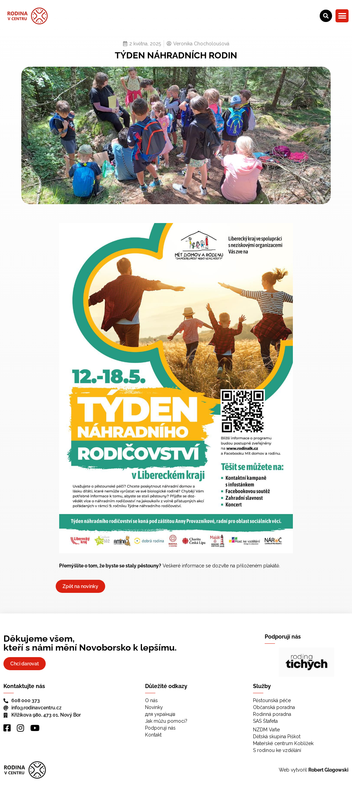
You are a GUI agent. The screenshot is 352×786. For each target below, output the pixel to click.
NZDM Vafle (266, 729)
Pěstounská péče (272, 700)
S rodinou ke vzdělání (277, 750)
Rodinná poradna (272, 714)
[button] (342, 15)
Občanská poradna (274, 707)
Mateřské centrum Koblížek (283, 743)
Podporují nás (160, 728)
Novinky (154, 707)
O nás (151, 700)
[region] (307, 662)
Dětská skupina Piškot (276, 736)
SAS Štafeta (265, 721)
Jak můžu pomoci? (166, 721)
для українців (160, 714)
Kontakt (153, 735)
